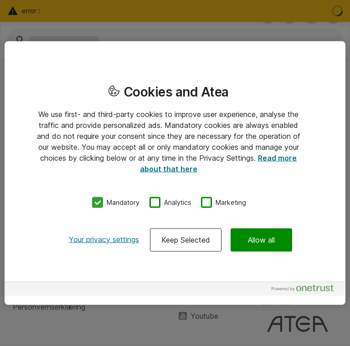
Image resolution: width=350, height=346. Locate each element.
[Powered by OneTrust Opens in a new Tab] (306, 289)
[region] (175, 173)
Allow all (261, 239)
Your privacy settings (104, 239)
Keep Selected (185, 239)
